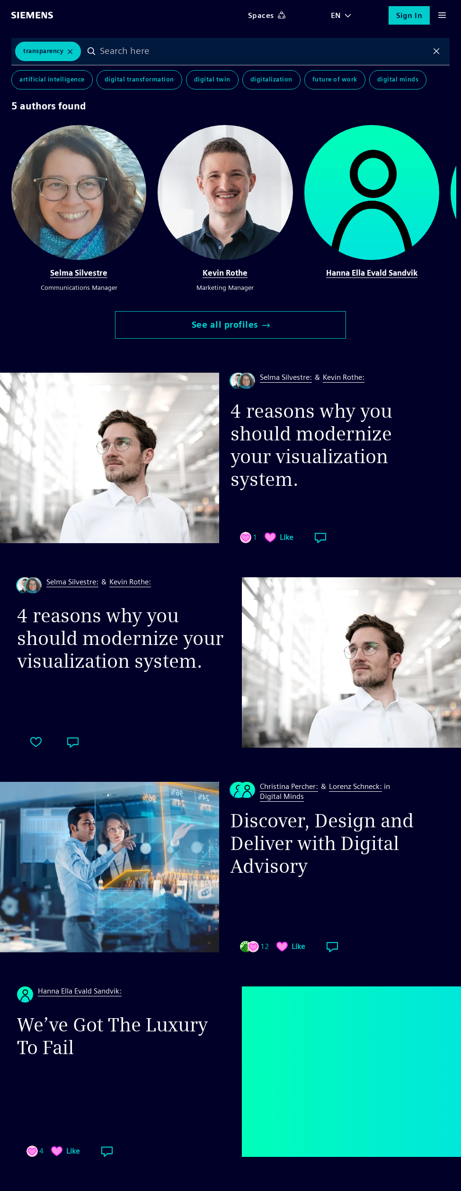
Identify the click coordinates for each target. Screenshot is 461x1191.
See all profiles (231, 325)
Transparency (43, 51)
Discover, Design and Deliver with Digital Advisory (322, 843)
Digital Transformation (139, 80)
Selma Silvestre (78, 273)
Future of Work (334, 80)
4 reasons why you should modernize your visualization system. (311, 445)
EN (336, 15)
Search (92, 51)
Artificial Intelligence (52, 80)
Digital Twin (212, 80)
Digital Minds (398, 80)
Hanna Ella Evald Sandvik (371, 273)
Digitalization (271, 80)
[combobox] (264, 51)
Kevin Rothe (225, 273)
